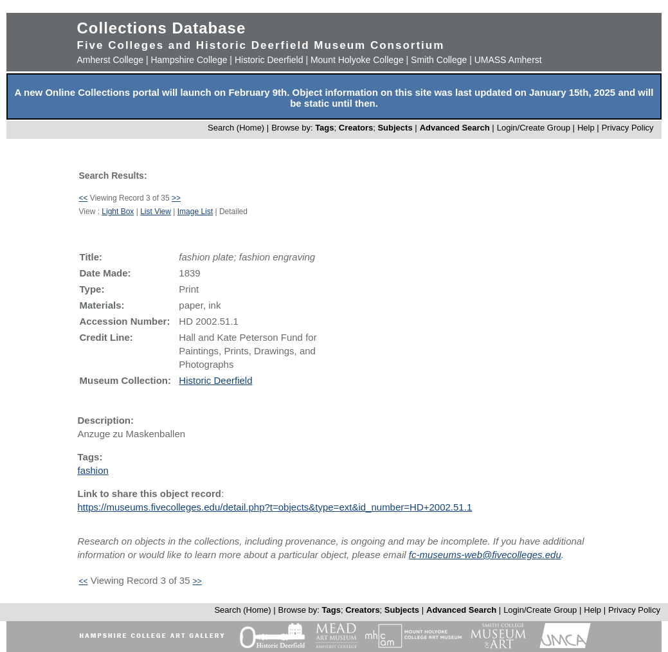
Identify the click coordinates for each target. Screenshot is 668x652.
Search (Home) (236, 127)
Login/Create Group (535, 127)
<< (83, 198)
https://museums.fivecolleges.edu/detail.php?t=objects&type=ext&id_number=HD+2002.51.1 (275, 507)
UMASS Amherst (508, 60)
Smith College (439, 60)
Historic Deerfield (269, 60)
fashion (93, 470)
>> (176, 198)
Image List (195, 211)
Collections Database (161, 28)
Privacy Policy (628, 127)
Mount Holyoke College (357, 60)
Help (586, 127)
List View (155, 211)
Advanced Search (455, 127)
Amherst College (110, 60)
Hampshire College (188, 60)
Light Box (118, 211)
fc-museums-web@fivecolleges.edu (485, 554)
